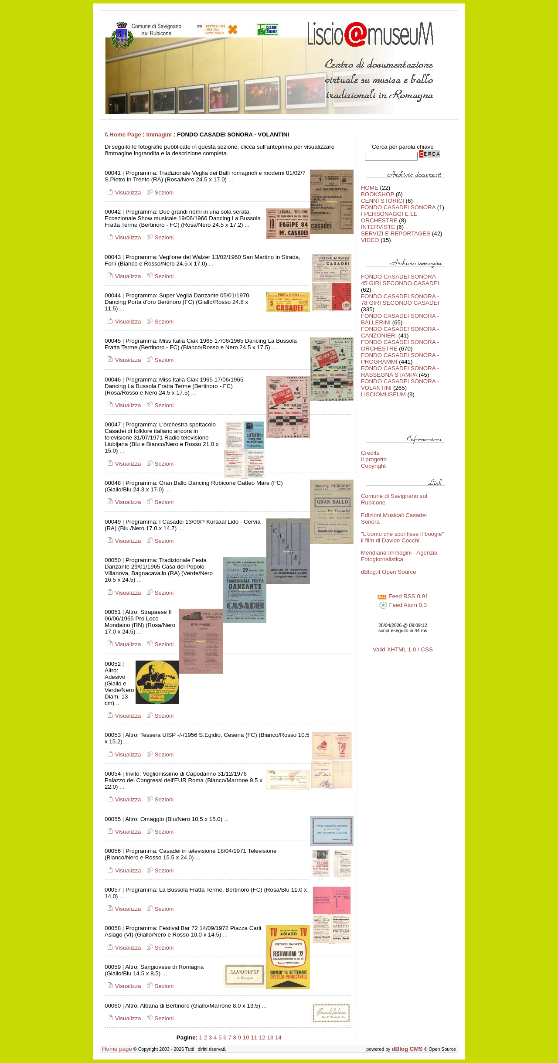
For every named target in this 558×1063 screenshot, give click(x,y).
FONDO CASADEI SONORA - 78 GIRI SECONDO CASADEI (400, 299)
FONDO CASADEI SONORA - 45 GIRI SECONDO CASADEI (400, 279)
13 (270, 1037)
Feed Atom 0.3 (403, 605)
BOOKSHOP (377, 194)
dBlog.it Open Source (388, 572)
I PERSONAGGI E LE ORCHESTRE (389, 217)
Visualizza (123, 192)
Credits (370, 453)
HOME (369, 187)
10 (246, 1037)
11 (254, 1037)
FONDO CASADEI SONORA (398, 207)
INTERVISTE (378, 227)
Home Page (125, 134)
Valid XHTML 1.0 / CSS (403, 649)
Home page (117, 1049)
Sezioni (159, 192)
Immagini (159, 134)
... (230, 179)
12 (262, 1037)
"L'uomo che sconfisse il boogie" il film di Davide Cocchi (402, 537)
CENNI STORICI (382, 201)
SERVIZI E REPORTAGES (395, 233)
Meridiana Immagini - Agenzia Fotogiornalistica (399, 555)
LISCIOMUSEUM (383, 394)
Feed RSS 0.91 (403, 596)
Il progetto (374, 459)
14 (278, 1037)
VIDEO (370, 240)
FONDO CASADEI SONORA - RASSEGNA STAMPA (400, 371)
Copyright (373, 466)
